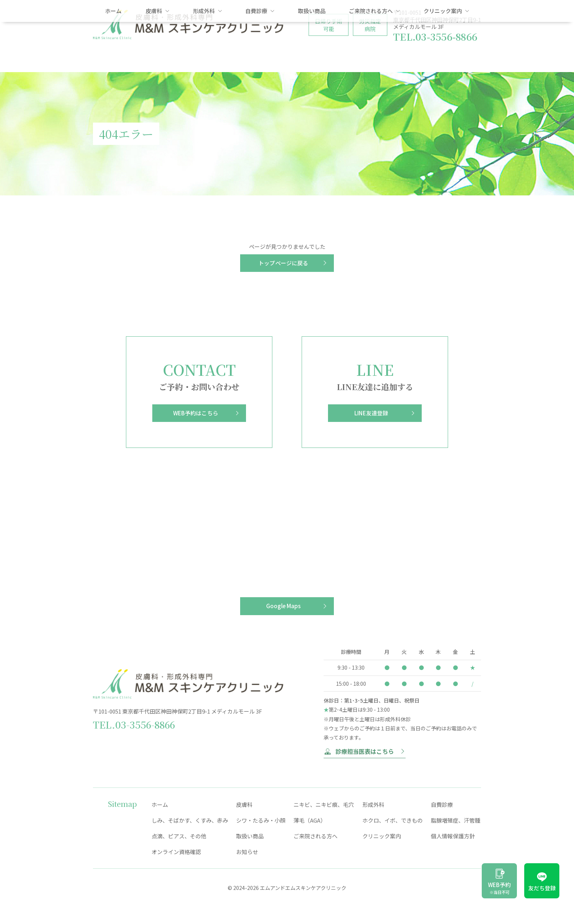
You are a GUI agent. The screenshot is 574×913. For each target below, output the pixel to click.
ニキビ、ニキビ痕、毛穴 (324, 804)
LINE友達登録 (371, 413)
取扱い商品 (311, 60)
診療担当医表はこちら (364, 751)
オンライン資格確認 (176, 852)
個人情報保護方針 (453, 836)
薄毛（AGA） (310, 820)
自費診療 (260, 60)
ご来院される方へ (374, 60)
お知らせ (247, 852)
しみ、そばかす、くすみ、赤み (190, 820)
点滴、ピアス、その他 (179, 836)
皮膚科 (157, 60)
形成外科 (207, 60)
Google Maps (283, 606)
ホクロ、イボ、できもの (392, 820)
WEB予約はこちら (195, 413)
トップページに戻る (283, 263)
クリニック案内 (446, 60)
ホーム (113, 60)
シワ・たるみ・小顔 (261, 820)
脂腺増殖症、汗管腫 (455, 820)
